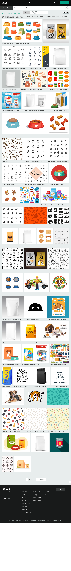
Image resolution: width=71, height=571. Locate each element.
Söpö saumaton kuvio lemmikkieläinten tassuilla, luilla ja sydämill (16, 431)
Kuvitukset (23, 2)
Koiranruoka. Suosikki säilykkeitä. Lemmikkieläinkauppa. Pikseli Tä (17, 68)
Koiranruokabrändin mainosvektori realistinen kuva (13, 110)
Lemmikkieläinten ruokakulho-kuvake (58, 184)
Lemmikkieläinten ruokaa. (20, 473)
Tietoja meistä (36, 491)
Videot (10, 2)
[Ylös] (70, 482)
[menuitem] (10, 4)
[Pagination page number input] (27, 479)
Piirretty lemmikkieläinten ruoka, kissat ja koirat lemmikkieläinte (55, 204)
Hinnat (50, 2)
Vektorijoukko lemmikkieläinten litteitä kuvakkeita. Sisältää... (15, 225)
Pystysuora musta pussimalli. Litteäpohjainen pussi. (44, 386)
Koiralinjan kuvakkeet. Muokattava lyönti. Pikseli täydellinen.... (39, 161)
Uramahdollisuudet (37, 495)
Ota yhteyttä (47, 491)
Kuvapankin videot (26, 503)
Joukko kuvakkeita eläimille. (8, 184)
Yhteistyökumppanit (37, 497)
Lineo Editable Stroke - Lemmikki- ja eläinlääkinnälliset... (40, 68)
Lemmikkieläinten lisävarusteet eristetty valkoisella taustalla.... (56, 342)
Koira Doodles (5, 161)
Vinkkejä (24, 497)
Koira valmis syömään (30, 406)
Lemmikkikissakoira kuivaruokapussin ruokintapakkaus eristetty (16, 245)
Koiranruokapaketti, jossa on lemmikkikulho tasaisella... (14, 364)
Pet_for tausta (51, 270)
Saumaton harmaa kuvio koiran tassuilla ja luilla (35, 431)
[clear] (60, 8)
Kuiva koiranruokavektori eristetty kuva (56, 135)
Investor (35, 494)
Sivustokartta (47, 494)
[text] (42, 8)
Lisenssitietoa (25, 510)
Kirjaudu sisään (64, 2)
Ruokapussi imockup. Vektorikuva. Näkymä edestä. (13, 319)
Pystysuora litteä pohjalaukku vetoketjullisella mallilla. (32, 245)
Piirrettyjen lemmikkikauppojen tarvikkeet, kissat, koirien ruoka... (34, 204)
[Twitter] (60, 489)
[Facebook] (57, 489)
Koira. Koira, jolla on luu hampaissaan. (58, 293)
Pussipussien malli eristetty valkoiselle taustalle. (33, 110)
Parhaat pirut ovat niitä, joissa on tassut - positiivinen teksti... (27, 386)
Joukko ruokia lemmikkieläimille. (9, 293)
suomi (9, 495)
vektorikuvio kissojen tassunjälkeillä (56, 431)
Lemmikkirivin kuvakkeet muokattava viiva (57, 161)
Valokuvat (16, 2)
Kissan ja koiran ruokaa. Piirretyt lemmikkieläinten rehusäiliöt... (16, 43)
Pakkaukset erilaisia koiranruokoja (9, 453)
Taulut (57, 2)
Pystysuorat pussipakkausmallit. (9, 89)
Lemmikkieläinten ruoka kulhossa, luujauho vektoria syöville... (15, 135)
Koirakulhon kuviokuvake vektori (32, 319)
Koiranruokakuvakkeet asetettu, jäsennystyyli (12, 270)
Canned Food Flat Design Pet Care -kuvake (60, 453)
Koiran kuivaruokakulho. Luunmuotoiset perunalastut (37, 135)
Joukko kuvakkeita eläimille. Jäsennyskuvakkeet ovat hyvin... (37, 184)
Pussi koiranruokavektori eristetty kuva (30, 342)
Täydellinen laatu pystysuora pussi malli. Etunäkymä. (14, 342)
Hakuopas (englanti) (26, 498)
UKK (45, 492)
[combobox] (18, 8)
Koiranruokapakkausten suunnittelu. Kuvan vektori (55, 44)
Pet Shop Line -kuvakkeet (60, 245)
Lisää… (44, 2)
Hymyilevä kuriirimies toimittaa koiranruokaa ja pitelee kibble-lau (38, 293)
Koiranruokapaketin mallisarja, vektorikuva (31, 364)
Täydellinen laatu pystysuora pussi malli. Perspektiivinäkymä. (44, 453)
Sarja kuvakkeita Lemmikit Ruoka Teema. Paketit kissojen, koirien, (36, 89)
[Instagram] (63, 489)
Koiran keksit (40, 245)
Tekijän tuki (35, 501)
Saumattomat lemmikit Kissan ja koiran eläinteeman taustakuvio (38, 225)
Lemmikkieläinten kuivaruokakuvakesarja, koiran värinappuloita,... (17, 204)
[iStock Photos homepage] (5, 2)
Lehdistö (35, 492)
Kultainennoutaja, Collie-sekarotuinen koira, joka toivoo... (14, 406)
